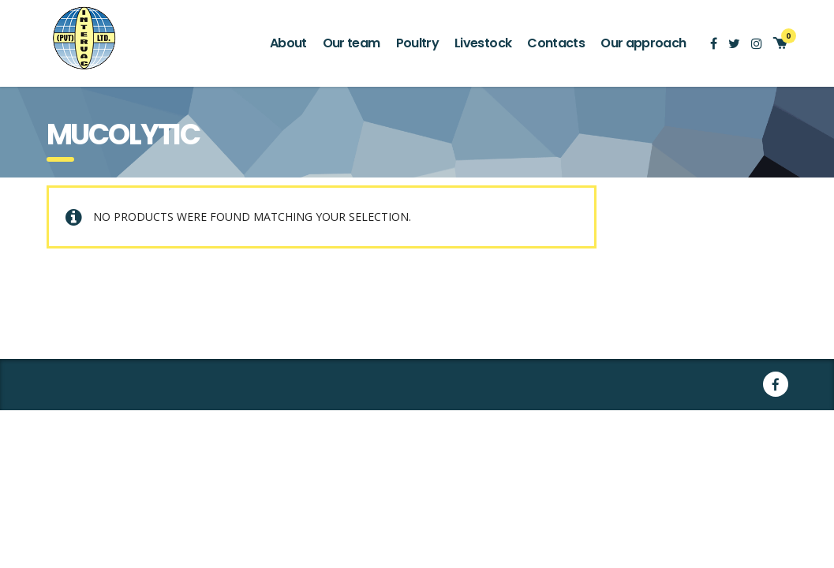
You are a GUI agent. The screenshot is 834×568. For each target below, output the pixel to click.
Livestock (482, 43)
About (288, 43)
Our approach (643, 43)
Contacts (556, 43)
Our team (351, 43)
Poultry (417, 43)
